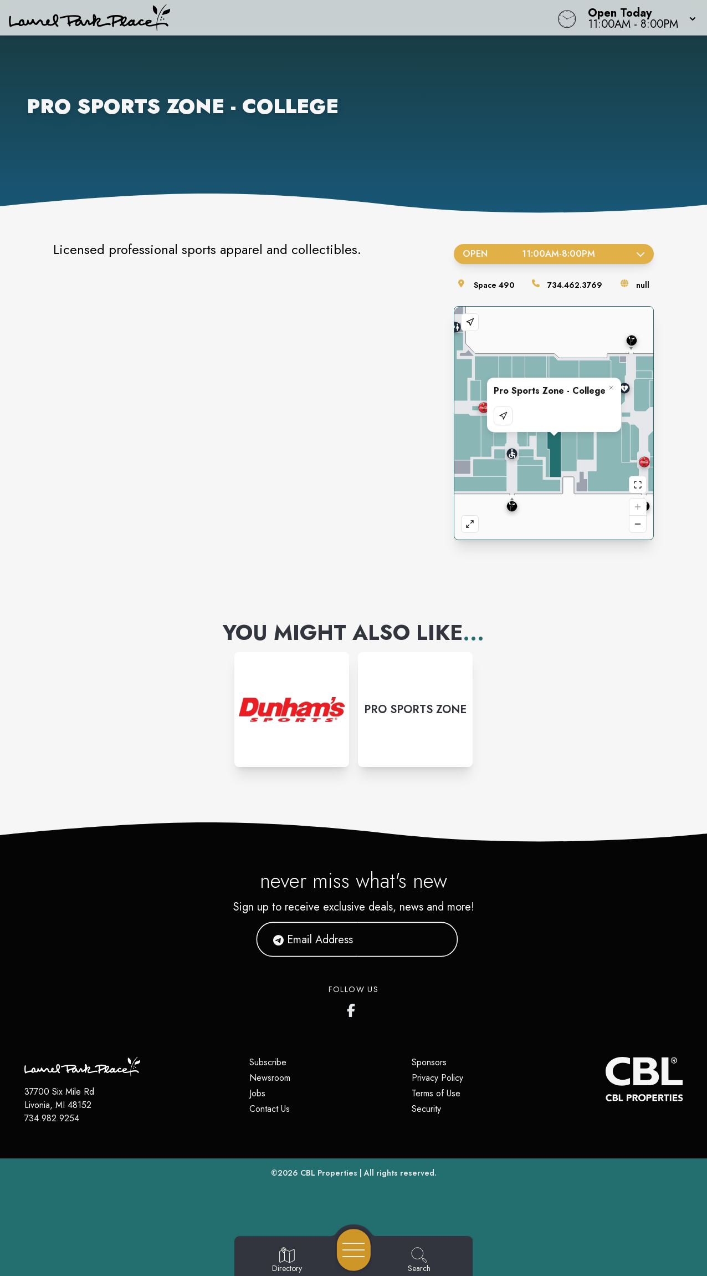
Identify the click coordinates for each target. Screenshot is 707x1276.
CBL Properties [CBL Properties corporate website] (328, 1172)
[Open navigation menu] (353, 1250)
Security (426, 1108)
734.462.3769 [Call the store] (574, 285)
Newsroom (269, 1077)
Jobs (257, 1093)
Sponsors (429, 1062)
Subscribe (267, 1062)
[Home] (267, 17)
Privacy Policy (437, 1077)
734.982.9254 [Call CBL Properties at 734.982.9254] (51, 1118)
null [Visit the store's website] (642, 285)
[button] (638, 17)
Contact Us (269, 1108)
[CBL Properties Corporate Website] (605, 1079)
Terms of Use (436, 1093)
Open (554, 253)
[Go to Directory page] (287, 1260)
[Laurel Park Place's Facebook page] (353, 1008)
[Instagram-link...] (292, 709)
